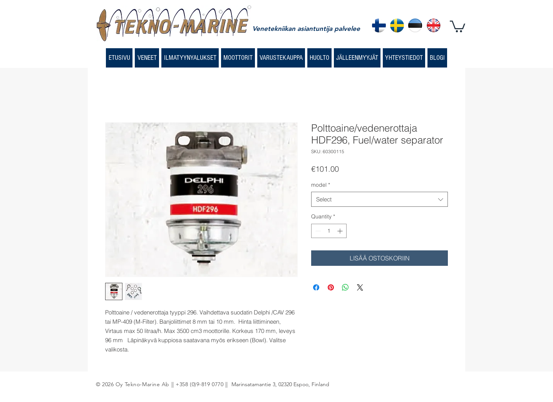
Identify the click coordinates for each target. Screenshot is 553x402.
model (320, 184)
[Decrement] (317, 231)
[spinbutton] (329, 231)
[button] (457, 25)
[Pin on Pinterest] (330, 287)
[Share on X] (360, 287)
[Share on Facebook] (316, 287)
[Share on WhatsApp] (345, 287)
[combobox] (379, 199)
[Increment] (340, 231)
